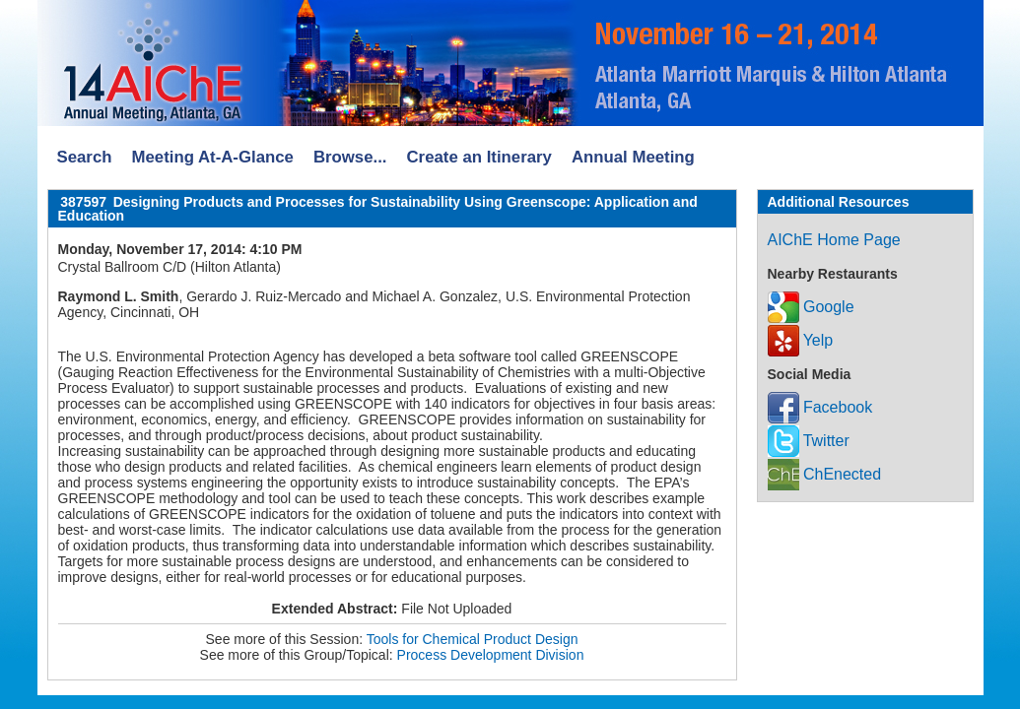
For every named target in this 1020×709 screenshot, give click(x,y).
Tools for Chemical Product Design (472, 639)
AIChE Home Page (834, 239)
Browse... (350, 157)
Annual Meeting (633, 157)
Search (84, 157)
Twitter (809, 440)
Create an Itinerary (479, 157)
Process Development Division (490, 655)
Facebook (820, 407)
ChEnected (825, 474)
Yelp (801, 340)
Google (811, 306)
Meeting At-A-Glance (212, 157)
